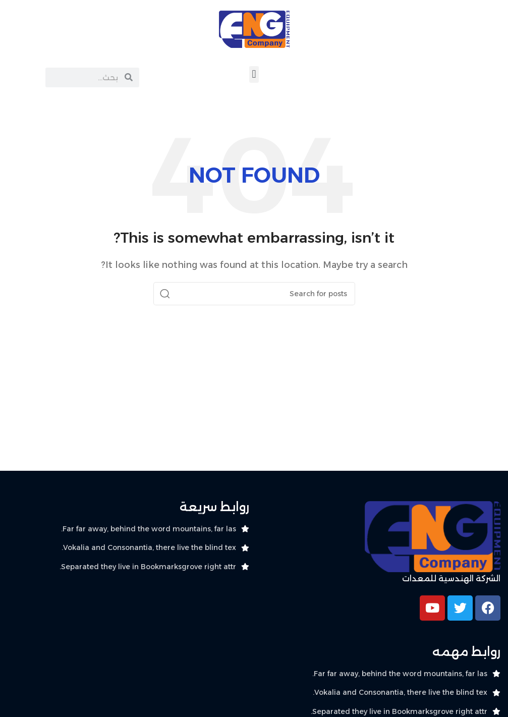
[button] (254, 74)
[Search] (254, 293)
